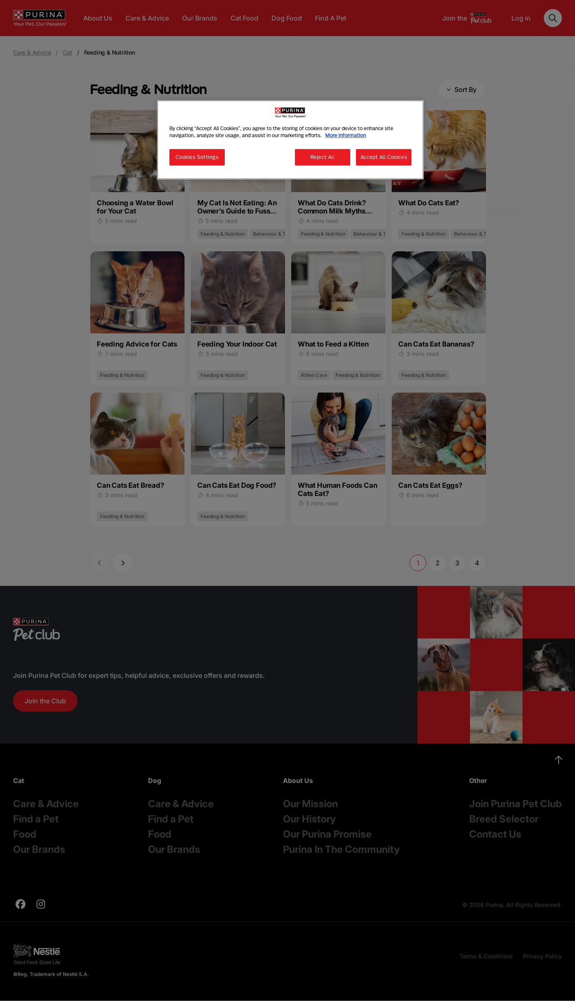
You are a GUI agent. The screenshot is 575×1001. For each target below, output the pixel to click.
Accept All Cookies (384, 157)
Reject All (322, 157)
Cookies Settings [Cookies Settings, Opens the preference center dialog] (197, 157)
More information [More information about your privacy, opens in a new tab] (345, 135)
